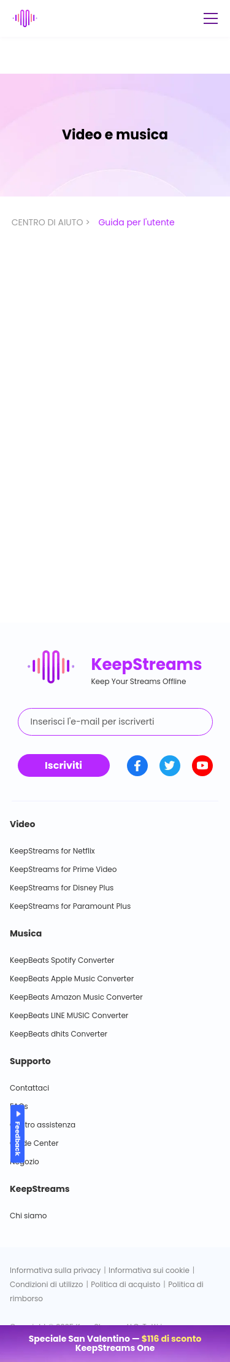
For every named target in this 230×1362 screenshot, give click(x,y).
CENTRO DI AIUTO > (52, 222)
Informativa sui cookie (149, 1270)
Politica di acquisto (125, 1284)
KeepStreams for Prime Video (63, 869)
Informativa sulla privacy (55, 1270)
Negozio (24, 1161)
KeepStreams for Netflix (52, 851)
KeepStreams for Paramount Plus (70, 906)
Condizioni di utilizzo (46, 1284)
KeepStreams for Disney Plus (61, 887)
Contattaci (29, 1088)
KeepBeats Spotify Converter (62, 960)
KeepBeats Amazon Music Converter (76, 997)
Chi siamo (28, 1215)
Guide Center (34, 1143)
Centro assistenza (42, 1124)
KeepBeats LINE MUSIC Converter (69, 1015)
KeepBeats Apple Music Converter (72, 978)
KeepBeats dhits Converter (58, 1034)
